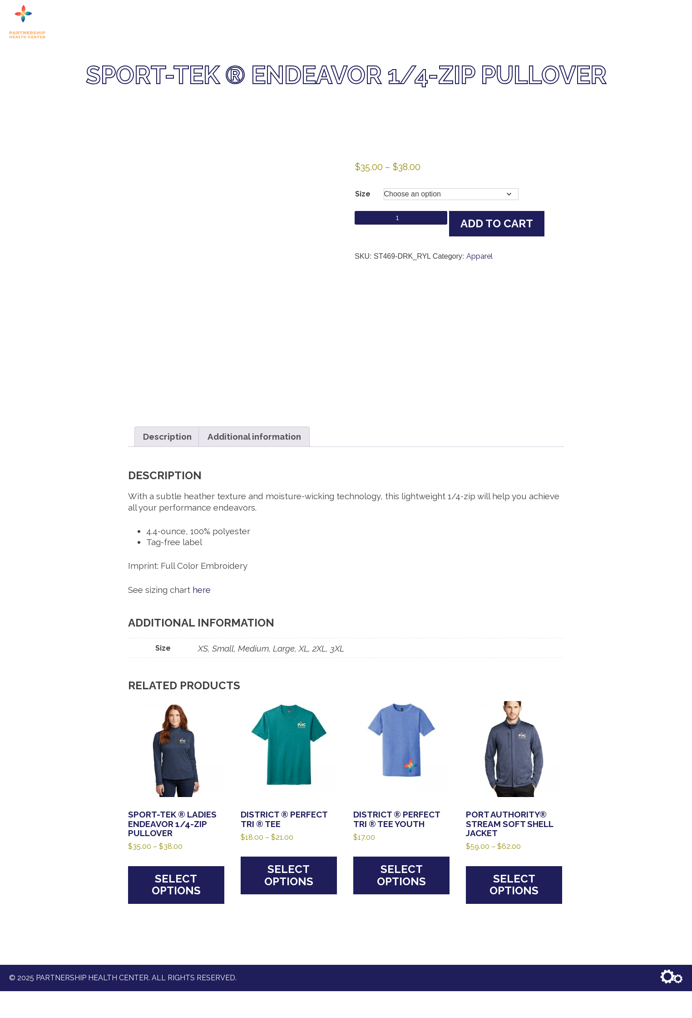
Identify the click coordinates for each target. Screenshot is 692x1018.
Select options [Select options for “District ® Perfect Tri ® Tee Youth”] (401, 875)
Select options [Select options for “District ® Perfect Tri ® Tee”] (288, 875)
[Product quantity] (401, 218)
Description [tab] (167, 436)
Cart (533, 21)
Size (363, 194)
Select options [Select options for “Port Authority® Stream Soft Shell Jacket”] (514, 884)
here (202, 590)
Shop (505, 21)
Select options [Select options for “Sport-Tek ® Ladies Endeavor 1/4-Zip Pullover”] (176, 884)
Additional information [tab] (254, 436)
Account (660, 21)
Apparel (479, 256)
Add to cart (496, 223)
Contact (617, 21)
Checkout (571, 21)
